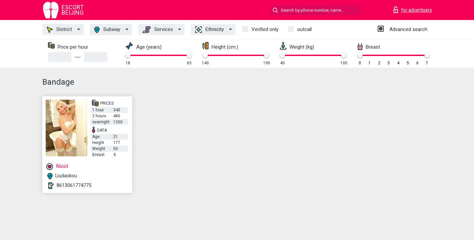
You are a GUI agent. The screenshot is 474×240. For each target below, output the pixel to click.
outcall (304, 29)
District (59, 29)
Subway (107, 29)
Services (158, 29)
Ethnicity (209, 29)
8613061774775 (74, 185)
